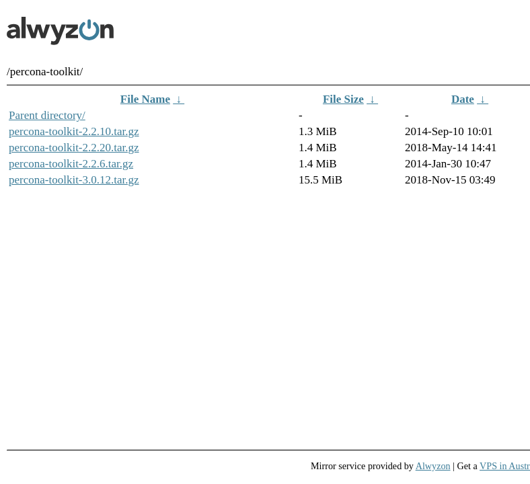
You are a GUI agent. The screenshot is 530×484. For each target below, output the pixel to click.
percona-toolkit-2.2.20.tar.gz (74, 147)
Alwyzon (433, 465)
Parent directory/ (47, 115)
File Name (145, 99)
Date (462, 99)
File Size (343, 99)
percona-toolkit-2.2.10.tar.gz (74, 131)
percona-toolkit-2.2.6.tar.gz (71, 163)
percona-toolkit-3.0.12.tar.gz (74, 179)
